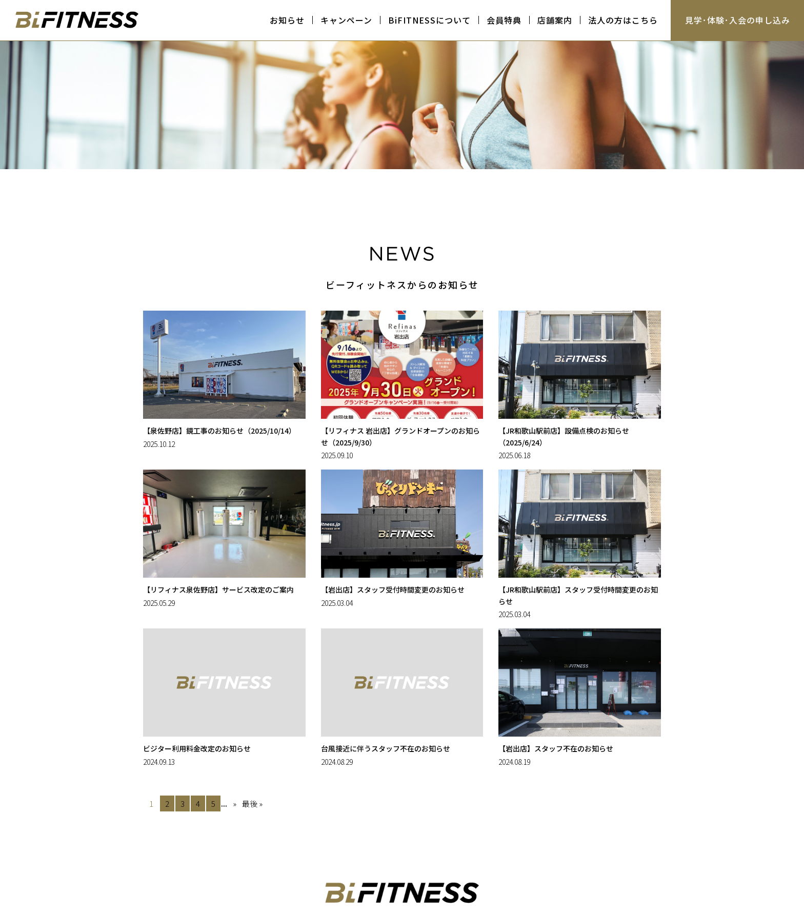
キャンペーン (346, 20)
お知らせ (287, 20)
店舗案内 (554, 20)
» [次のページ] (234, 803)
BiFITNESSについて (429, 20)
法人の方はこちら (623, 20)
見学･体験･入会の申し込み (737, 20)
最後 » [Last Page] (252, 803)
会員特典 (504, 20)
